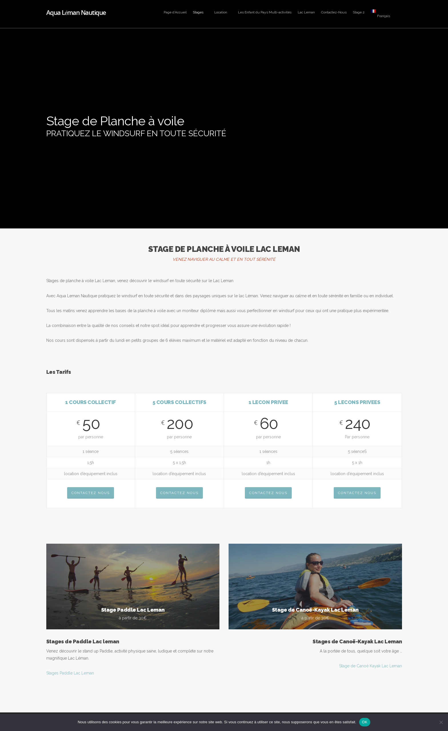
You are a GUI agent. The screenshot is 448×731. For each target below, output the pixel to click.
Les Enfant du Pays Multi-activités (264, 12)
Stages (201, 12)
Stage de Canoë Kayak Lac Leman (370, 666)
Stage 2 (359, 12)
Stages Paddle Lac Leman (70, 673)
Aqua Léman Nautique (76, 12)
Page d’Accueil (175, 12)
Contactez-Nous (334, 12)
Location (223, 12)
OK (364, 722)
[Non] (441, 722)
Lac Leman (306, 12)
